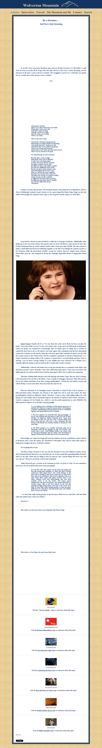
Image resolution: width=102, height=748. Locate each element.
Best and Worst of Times (51, 687)
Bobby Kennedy (51, 727)
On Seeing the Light (51, 647)
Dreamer (51, 300)
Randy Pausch (26, 344)
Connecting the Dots (51, 667)
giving (28, 447)
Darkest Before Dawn (51, 707)
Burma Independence (44, 630)
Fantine (51, 80)
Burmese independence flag (51, 627)
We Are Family (49, 402)
